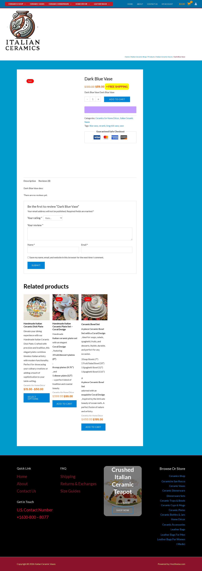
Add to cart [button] (64, 403)
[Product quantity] (93, 99)
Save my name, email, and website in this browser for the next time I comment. (67, 257)
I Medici (180, 544)
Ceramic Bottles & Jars (172, 514)
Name (31, 244)
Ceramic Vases (35, 4)
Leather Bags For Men (173, 534)
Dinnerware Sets (176, 495)
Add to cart (117, 99)
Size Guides (70, 491)
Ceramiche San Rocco (173, 481)
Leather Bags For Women (171, 539)
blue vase (94, 126)
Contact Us (154, 4)
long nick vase (112, 126)
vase (122, 126)
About (142, 4)
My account (167, 4)
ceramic (102, 126)
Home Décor (79, 4)
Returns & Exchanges (78, 483)
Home (133, 4)
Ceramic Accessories (173, 524)
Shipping (67, 476)
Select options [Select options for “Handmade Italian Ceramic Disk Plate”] (33, 397)
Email (84, 244)
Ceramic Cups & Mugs (173, 505)
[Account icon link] (196, 4)
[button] (24, 4)
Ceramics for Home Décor (107, 118)
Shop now (122, 510)
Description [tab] (30, 180)
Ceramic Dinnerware (57, 4)
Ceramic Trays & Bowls (172, 500)
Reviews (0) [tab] (44, 180)
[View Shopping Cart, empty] (185, 4)
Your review (35, 225)
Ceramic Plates (177, 510)
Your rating (34, 217)
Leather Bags (97, 4)
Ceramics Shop (16, 4)
